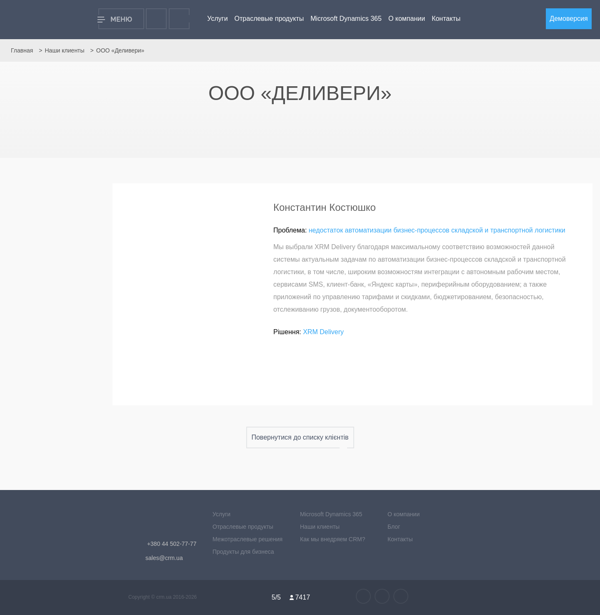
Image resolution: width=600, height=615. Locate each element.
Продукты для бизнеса (243, 551)
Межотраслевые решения (247, 539)
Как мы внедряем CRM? (332, 539)
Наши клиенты (64, 50)
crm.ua (164, 597)
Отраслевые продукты (269, 18)
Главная (22, 50)
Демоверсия (569, 18)
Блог (394, 526)
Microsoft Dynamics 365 (346, 18)
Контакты (446, 18)
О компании (406, 18)
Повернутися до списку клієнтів (300, 437)
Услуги (217, 18)
